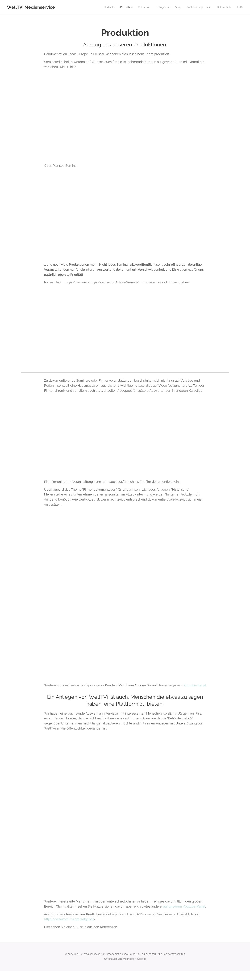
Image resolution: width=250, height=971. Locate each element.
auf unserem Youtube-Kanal (184, 906)
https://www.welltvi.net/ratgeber (69, 919)
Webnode (128, 958)
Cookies (141, 958)
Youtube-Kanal (195, 685)
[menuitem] (102, 7)
